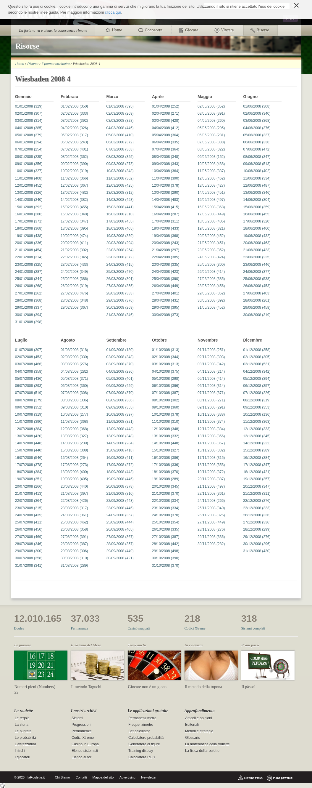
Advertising (127, 777)
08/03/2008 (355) (119, 157)
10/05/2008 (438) (211, 164)
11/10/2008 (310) (165, 421)
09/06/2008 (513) (256, 164)
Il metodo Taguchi (86, 687)
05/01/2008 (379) (28, 135)
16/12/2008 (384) (256, 458)
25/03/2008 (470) (119, 272)
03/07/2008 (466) (28, 364)
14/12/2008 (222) (256, 443)
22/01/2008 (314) (28, 257)
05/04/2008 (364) (165, 135)
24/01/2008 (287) (28, 272)
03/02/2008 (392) (74, 120)
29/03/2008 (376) (119, 300)
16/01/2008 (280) (28, 214)
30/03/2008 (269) (119, 307)
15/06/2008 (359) (256, 207)
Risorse (32, 63)
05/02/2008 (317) (74, 135)
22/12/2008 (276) (256, 501)
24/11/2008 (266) (211, 501)
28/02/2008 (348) (74, 300)
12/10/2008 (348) (165, 429)
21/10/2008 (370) (165, 493)
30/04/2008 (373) (165, 315)
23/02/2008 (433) (74, 264)
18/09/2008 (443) (119, 472)
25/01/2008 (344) (28, 279)
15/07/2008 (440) (28, 450)
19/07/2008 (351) (28, 479)
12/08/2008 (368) (74, 429)
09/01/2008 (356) (28, 164)
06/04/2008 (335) (165, 142)
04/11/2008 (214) (211, 371)
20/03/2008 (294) (119, 243)
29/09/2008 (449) (119, 551)
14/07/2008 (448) (28, 443)
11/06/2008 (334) (256, 178)
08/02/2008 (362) (74, 157)
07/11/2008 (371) (211, 393)
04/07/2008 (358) (28, 371)
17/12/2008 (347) (256, 465)
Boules (19, 628)
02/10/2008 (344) (165, 357)
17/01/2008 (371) (28, 221)
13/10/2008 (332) (165, 436)
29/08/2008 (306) (74, 551)
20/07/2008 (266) (28, 486)
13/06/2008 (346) (256, 192)
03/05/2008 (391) (211, 113)
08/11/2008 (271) (211, 400)
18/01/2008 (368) (28, 228)
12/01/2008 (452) (28, 185)
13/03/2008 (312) (119, 192)
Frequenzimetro (140, 725)
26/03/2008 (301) (119, 279)
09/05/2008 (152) (211, 157)
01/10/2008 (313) (165, 350)
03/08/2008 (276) (74, 364)
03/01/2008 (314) (28, 120)
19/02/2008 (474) (74, 236)
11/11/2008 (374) (211, 421)
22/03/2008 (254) (119, 250)
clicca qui (113, 12)
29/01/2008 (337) (28, 307)
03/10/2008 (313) (165, 364)
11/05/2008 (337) (211, 171)
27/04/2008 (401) (165, 293)
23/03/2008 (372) (119, 257)
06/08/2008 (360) (74, 386)
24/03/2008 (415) (119, 264)
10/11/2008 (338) (211, 414)
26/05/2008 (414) (211, 272)
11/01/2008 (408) (28, 178)
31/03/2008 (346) (119, 315)
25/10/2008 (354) (165, 522)
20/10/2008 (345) (165, 486)
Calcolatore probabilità (146, 738)
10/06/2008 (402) (256, 171)
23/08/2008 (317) (74, 508)
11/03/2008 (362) (119, 178)
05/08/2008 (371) (74, 379)
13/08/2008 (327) (74, 436)
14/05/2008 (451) (211, 192)
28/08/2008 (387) (74, 544)
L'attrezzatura (25, 744)
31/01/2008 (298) (28, 322)
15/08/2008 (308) (74, 450)
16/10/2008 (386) (165, 458)
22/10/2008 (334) (165, 501)
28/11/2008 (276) (211, 529)
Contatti (81, 777)
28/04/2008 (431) (165, 300)
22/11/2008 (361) (211, 493)
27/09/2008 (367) (119, 537)
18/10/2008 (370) (165, 472)
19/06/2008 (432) (256, 236)
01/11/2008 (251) (211, 350)
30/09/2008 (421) (119, 558)
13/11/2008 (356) (211, 436)
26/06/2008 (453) (256, 286)
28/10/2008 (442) (165, 544)
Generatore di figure (144, 744)
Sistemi (77, 718)
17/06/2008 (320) (256, 221)
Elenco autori (82, 757)
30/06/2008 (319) (256, 315)
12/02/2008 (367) (74, 185)
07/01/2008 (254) (28, 149)
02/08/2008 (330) (74, 357)
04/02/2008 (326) (74, 128)
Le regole (22, 718)
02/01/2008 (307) (28, 113)
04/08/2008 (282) (74, 371)
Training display (140, 751)
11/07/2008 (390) (28, 421)
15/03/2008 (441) (119, 207)
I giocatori (22, 757)
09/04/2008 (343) (165, 164)
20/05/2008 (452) (211, 236)
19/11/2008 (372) (211, 472)
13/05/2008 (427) (211, 185)
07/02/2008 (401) (74, 149)
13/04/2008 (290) (165, 192)
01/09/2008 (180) (119, 350)
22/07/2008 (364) (28, 501)
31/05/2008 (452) (211, 307)
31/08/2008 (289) (74, 565)
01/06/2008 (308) (256, 106)
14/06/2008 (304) (256, 200)
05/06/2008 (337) (256, 135)
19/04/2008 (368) (165, 236)
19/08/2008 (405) (74, 479)
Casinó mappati (139, 628)
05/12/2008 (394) (256, 379)
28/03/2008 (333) (119, 293)
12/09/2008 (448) (119, 429)
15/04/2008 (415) (165, 207)
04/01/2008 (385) (28, 128)
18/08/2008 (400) (74, 472)
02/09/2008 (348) (119, 357)
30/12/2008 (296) (256, 544)
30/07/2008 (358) (28, 558)
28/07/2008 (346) (28, 544)
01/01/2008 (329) (28, 106)
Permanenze (79, 628)
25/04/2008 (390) (165, 279)
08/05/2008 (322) (211, 149)
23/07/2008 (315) (28, 508)
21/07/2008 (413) (28, 493)
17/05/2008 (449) (211, 214)
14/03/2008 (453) (119, 200)
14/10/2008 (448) (165, 443)
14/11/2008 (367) (211, 443)
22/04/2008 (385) (165, 257)
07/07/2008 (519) (28, 393)
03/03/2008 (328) (119, 120)
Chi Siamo (62, 777)
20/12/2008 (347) (256, 486)
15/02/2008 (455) (74, 207)
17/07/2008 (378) (28, 465)
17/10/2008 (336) (165, 465)
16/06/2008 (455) (256, 214)
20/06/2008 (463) (256, 243)
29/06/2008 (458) (256, 307)
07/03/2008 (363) (119, 149)
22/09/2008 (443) (119, 501)
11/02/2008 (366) (74, 178)
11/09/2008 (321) (119, 421)
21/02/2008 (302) (74, 250)
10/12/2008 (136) (256, 414)
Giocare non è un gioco (147, 687)
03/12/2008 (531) (256, 364)
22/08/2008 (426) (74, 501)
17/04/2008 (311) (165, 221)
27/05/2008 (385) (211, 279)
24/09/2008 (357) (119, 515)
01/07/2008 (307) (28, 350)
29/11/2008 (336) (211, 537)
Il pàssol (249, 687)
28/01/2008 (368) (28, 300)
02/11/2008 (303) (211, 357)
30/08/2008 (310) (74, 558)
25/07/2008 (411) (28, 522)
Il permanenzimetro (55, 63)
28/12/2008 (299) (256, 529)
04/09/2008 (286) (119, 371)
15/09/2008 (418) (119, 450)
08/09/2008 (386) (119, 400)
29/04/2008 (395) (165, 307)
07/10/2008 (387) (165, 393)
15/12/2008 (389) (256, 450)
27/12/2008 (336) (256, 522)
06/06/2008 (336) (256, 142)
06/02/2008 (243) (74, 142)
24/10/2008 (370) (165, 515)
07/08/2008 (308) (74, 393)
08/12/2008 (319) (256, 400)
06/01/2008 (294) (28, 142)
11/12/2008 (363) (256, 421)
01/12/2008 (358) (256, 350)
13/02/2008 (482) (74, 192)
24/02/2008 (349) (74, 272)
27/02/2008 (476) (74, 293)
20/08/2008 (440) (74, 486)
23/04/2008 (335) (165, 264)
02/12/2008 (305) (256, 357)
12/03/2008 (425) (119, 185)
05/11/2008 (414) (211, 379)
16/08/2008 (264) (74, 458)
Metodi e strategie (199, 731)
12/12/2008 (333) (256, 429)
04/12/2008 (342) (256, 371)
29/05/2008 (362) (211, 293)
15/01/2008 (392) (28, 207)
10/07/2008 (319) (28, 414)
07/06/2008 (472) (256, 149)
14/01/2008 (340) (28, 200)
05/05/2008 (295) (211, 128)
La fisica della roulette (202, 751)
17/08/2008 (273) (74, 465)
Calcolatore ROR (141, 757)
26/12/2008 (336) (256, 515)
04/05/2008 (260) (211, 120)
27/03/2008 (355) (119, 286)
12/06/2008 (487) (256, 185)
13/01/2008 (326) (28, 192)
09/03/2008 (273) (119, 164)
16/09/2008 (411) (119, 458)
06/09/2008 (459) (119, 386)
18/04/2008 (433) (165, 228)
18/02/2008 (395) (74, 228)
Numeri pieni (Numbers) (34, 687)
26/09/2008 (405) (119, 529)
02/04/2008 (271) (165, 113)
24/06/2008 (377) (256, 272)
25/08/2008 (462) (74, 522)
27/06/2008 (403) (256, 293)
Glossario (192, 738)
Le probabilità (25, 738)
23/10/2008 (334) (165, 508)
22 (16, 692)
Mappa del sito (103, 777)
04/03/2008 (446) (119, 128)
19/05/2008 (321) (211, 228)
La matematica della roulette (207, 744)
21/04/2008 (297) (165, 250)
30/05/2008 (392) (211, 300)
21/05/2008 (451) (211, 243)
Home (19, 63)
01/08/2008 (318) (74, 350)
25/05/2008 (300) (211, 264)
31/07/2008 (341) (28, 565)
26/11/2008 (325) (211, 515)
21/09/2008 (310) (119, 493)
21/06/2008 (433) (256, 250)
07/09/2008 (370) (119, 393)
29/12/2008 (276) (256, 537)
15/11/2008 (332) (211, 450)
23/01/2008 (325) (28, 264)
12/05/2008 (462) (211, 178)
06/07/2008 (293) (28, 386)
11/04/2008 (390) (165, 178)
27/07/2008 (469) (28, 537)
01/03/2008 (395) (119, 106)
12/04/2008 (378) (165, 185)
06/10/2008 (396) (165, 386)
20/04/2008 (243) (165, 243)
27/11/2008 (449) (211, 522)
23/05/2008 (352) (211, 250)
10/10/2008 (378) (165, 414)
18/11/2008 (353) (211, 465)
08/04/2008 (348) (165, 157)
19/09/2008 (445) (119, 479)
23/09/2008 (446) (119, 508)
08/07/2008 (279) (28, 400)
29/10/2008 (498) (165, 551)
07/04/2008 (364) (165, 149)
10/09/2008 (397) (119, 414)
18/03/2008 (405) (119, 228)
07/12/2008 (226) (256, 393)
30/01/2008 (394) (28, 315)
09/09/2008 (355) (119, 407)
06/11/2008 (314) (211, 386)
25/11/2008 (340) (211, 508)
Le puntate (23, 731)
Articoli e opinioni (198, 718)
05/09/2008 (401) (119, 379)
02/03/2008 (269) (119, 113)
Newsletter (148, 777)
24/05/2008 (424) (211, 257)
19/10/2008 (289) (165, 479)
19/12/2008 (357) (256, 479)
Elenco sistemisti (85, 751)
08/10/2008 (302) (165, 400)
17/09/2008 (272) (119, 465)
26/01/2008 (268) (28, 286)
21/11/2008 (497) (211, 486)
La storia (21, 725)
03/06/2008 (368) (256, 120)
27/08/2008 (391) (74, 537)
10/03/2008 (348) (119, 171)
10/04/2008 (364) (165, 171)
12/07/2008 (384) (28, 429)
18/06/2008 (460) (256, 228)
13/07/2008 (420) (28, 436)
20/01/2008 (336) (28, 243)
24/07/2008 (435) (28, 515)
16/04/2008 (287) (165, 214)
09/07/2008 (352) (28, 407)
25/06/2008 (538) (256, 279)
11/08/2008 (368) (74, 421)
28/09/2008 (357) (119, 544)
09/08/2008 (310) (74, 407)
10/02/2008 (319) (74, 171)
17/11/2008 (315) (211, 458)
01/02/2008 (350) (74, 106)
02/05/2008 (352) (211, 106)
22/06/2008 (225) (256, 257)
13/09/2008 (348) (119, 436)
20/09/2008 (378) (119, 486)
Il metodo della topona (203, 687)
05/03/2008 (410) (119, 135)
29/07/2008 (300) (28, 551)
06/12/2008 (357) (256, 386)
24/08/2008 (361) (74, 515)
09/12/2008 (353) (256, 407)
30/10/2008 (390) (165, 558)
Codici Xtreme (195, 628)
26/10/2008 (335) (165, 529)
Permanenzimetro (142, 718)
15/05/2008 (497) (211, 200)
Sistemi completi (253, 628)
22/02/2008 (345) (74, 257)
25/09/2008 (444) (119, 522)
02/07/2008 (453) (28, 357)
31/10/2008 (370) (165, 565)
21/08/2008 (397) (74, 493)
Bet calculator (139, 731)
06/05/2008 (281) (211, 135)
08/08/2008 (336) (74, 400)
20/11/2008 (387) (211, 479)
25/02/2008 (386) (74, 279)
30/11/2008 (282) (211, 544)
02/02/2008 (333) (74, 113)
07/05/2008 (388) (211, 142)
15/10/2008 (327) (165, 450)
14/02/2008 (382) (74, 200)
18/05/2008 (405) (211, 221)
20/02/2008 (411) (74, 243)
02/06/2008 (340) (256, 113)
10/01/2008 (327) (28, 171)
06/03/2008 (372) (119, 142)
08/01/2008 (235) (28, 157)
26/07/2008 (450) (28, 529)
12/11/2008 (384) (211, 429)
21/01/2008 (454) (28, 250)
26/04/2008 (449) (165, 286)
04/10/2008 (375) (165, 371)
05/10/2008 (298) (165, 379)
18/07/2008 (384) (28, 472)
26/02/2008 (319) (74, 286)
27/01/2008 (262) (28, 293)
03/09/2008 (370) (119, 364)
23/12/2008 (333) (256, 508)
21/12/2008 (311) (256, 493)
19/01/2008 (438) (28, 236)
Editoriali (192, 725)
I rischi (20, 751)
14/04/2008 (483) (165, 200)
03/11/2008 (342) (211, 364)
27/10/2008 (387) (165, 537)
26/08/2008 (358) (74, 529)
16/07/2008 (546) (28, 458)
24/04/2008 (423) (165, 272)
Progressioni (81, 725)
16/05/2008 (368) (211, 207)
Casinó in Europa (85, 744)
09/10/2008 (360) (165, 407)
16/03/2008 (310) (119, 214)
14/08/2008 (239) (74, 443)
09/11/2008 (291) (211, 407)
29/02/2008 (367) (74, 307)
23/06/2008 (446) (256, 264)
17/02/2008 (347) (74, 221)
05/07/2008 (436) (28, 379)
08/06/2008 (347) (256, 157)
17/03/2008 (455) (119, 221)
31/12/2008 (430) (256, 551)
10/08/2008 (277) (74, 414)
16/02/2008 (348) (74, 214)
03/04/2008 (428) (165, 120)
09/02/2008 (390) (74, 164)
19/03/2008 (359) (119, 236)
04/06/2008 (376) (256, 128)
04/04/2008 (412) (165, 128)
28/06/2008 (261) (256, 300)
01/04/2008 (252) (165, 106)
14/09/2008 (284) (119, 443)
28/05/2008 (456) (211, 286)
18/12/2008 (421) (256, 472)
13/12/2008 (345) (256, 436)
